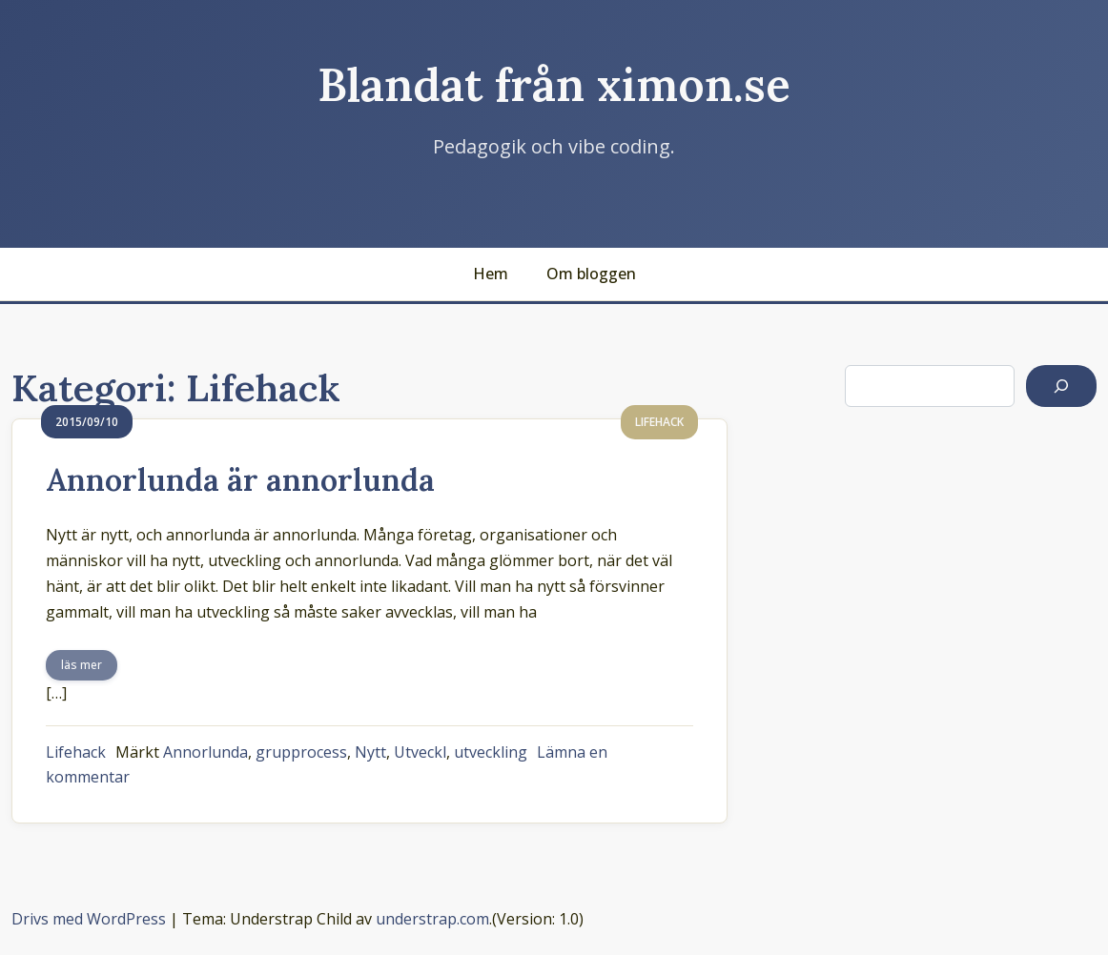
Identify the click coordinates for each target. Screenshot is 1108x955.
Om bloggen (591, 273)
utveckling (490, 752)
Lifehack (76, 752)
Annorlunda (205, 752)
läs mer (81, 665)
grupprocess (301, 752)
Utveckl (420, 752)
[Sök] (1061, 386)
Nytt (370, 752)
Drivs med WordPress (88, 918)
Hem (490, 273)
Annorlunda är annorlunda (240, 479)
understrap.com (432, 918)
